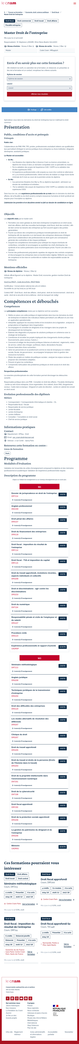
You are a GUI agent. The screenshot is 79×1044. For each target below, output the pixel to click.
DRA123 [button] (14, 636)
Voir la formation (28, 904)
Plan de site (31, 1028)
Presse (30, 1005)
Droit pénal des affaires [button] (22, 519)
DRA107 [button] (14, 522)
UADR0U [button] (15, 849)
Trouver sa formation (15, 12)
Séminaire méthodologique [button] (24, 664)
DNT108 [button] (14, 794)
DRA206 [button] (14, 836)
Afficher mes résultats (39, 94)
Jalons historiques (12, 1005)
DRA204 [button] (14, 696)
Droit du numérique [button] (20, 604)
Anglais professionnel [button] (21, 506)
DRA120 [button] (14, 709)
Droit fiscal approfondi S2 (55, 923)
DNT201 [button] (14, 782)
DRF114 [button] (14, 550)
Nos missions (11, 1008)
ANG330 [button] (14, 509)
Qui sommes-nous (13, 1003)
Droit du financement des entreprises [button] (28, 532)
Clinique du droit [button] (19, 734)
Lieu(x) (9, 84)
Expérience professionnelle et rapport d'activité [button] (33, 646)
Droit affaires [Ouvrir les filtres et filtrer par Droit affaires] (52, 21)
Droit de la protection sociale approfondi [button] (30, 817)
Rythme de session (14, 74)
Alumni (8, 1013)
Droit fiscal (55, 12)
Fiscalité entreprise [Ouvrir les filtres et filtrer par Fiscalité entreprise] (13, 25)
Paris (7, 453)
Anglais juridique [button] (19, 677)
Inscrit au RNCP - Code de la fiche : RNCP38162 (22, 282)
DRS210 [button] (14, 594)
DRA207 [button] (14, 725)
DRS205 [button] (14, 750)
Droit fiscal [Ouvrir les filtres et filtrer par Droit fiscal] (9, 21)
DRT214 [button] (14, 496)
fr (4, 12)
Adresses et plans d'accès (37, 1013)
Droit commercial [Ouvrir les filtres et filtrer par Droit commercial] (24, 21)
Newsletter (69, 1032)
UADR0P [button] (15, 649)
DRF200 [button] (14, 807)
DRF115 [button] (14, 563)
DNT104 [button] (14, 607)
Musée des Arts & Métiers (37, 1018)
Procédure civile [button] (19, 633)
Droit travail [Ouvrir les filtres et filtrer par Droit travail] (39, 21)
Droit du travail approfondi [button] (23, 747)
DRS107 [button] (14, 623)
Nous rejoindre (33, 1008)
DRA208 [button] (14, 680)
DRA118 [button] (14, 534)
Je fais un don (11, 1015)
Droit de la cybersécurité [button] (22, 791)
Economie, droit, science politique (37, 12)
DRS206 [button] (14, 820)
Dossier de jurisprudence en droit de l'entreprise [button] (34, 493)
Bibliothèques (32, 1020)
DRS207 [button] (14, 737)
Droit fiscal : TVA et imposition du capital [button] (30, 560)
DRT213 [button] (14, 667)
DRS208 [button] (14, 579)
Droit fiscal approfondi (54, 879)
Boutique (30, 1015)
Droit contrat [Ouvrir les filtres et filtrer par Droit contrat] (23, 879)
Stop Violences (33, 1025)
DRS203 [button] (14, 766)
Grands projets (11, 1018)
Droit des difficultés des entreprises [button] (28, 706)
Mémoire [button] (15, 846)
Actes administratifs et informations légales (37, 1034)
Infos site (9, 1032)
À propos (30, 1003)
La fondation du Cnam (14, 1010)
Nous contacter (33, 1010)
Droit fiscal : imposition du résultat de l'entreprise (19, 925)
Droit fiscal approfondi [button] (22, 804)
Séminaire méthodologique (20, 883)
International (32, 1023)
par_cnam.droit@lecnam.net (23, 437)
